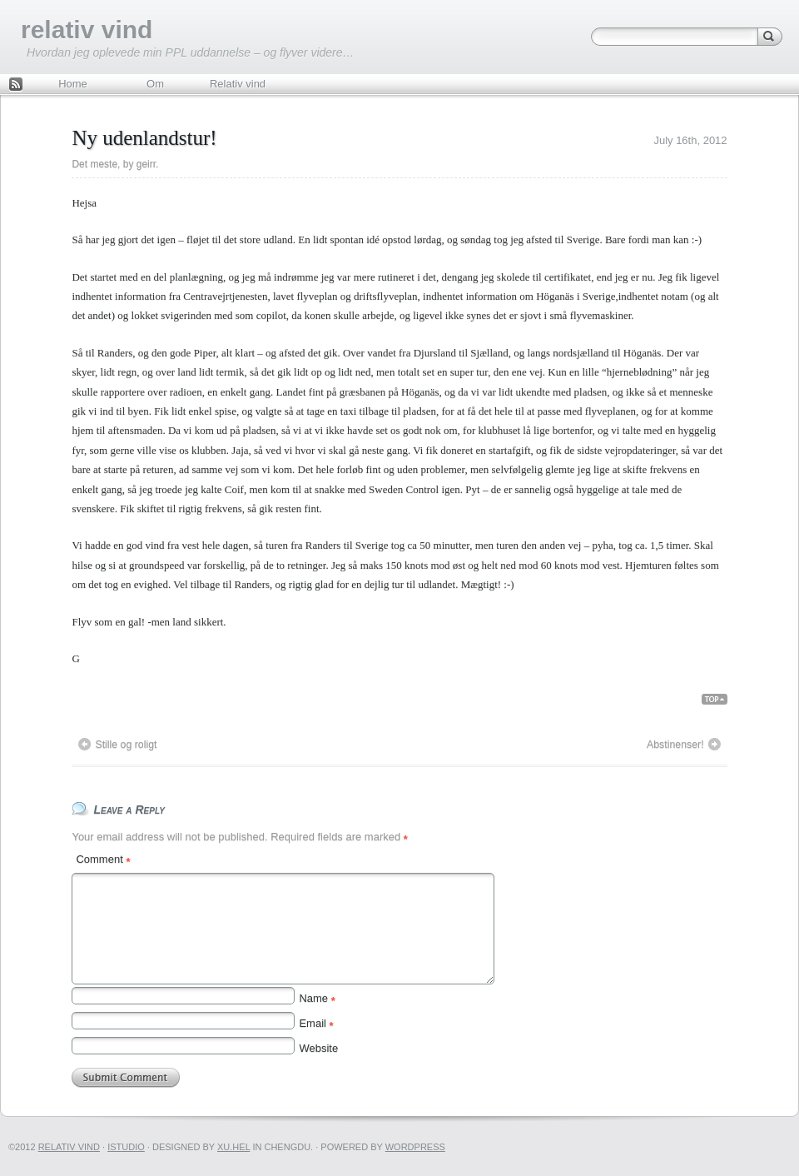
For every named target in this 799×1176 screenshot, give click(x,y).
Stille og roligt (125, 744)
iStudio (126, 1147)
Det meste (94, 164)
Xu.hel (233, 1147)
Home (72, 83)
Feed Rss (15, 86)
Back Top (721, 700)
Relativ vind (238, 83)
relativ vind (86, 29)
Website (318, 1048)
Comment (103, 859)
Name (317, 998)
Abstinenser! (675, 744)
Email (316, 1023)
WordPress (415, 1147)
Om (155, 83)
